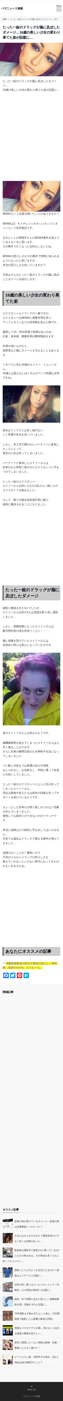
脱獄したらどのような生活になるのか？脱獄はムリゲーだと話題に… (36, 1273)
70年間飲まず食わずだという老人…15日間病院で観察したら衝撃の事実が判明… (37, 1316)
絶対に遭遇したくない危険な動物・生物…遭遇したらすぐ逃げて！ (36, 1345)
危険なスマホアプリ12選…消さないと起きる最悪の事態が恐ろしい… (36, 1331)
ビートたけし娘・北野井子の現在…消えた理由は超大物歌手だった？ (36, 1360)
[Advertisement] (31, 139)
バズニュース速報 (12, 8)
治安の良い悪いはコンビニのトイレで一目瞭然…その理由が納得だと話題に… (36, 1287)
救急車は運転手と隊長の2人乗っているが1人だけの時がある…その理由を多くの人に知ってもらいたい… (31, 1255)
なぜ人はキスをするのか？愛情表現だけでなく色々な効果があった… (36, 1238)
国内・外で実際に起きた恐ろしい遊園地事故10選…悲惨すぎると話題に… (36, 1302)
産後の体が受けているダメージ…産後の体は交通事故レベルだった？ (36, 1224)
